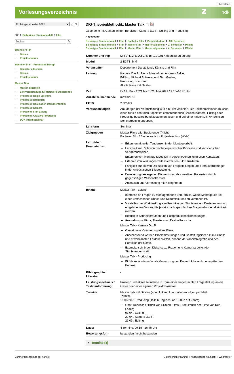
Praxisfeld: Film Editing (33, 111)
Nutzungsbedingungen (203, 356)
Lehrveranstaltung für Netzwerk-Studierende (46, 91)
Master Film (22, 83)
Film (58, 35)
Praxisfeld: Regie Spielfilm (35, 95)
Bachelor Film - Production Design (35, 64)
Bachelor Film (23, 49)
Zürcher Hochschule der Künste (32, 356)
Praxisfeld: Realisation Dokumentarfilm (43, 103)
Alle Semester (177, 41)
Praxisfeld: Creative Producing (38, 115)
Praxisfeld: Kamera (31, 108)
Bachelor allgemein (31, 69)
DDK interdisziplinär (31, 119)
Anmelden (224, 4)
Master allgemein (30, 87)
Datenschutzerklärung (176, 356)
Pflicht (189, 44)
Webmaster (225, 356)
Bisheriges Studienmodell (37, 35)
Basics (24, 54)
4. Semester (175, 48)
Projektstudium (29, 58)
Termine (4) (99, 343)
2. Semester (175, 44)
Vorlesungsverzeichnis (48, 12)
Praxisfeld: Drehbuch (32, 99)
